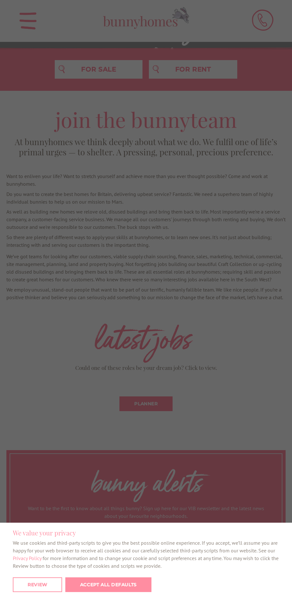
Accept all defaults (108, 585)
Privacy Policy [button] (27, 558)
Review (37, 585)
